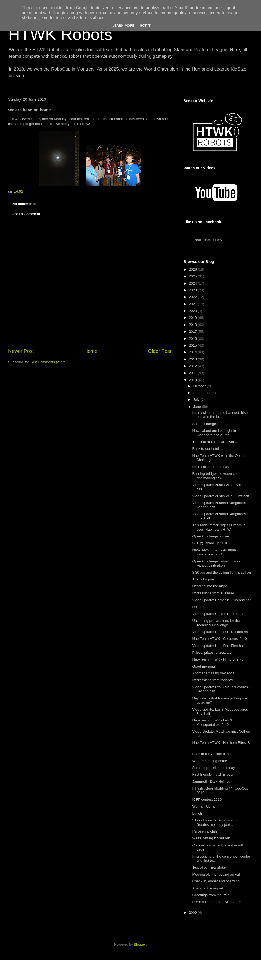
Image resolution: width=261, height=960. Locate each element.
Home (91, 351)
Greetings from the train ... (212, 895)
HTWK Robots (60, 34)
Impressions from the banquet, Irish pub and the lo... (220, 415)
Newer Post (21, 351)
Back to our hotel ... (207, 449)
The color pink (203, 579)
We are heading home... (211, 761)
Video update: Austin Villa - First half (220, 496)
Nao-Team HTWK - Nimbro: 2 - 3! (218, 659)
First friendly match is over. (213, 774)
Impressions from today (210, 467)
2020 (193, 311)
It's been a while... (206, 831)
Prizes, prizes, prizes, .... (211, 652)
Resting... (199, 607)
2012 (193, 366)
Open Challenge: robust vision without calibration (216, 563)
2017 (193, 331)
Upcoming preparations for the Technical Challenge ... (216, 623)
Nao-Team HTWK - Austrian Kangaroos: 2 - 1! (214, 552)
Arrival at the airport (207, 888)
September (202, 393)
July (197, 400)
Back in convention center (212, 754)
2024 (193, 283)
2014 (193, 352)
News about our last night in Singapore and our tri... (214, 433)
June (197, 407)
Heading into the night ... (211, 586)
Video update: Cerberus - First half (219, 614)
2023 (193, 290)
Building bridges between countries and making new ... (219, 476)
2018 (193, 325)
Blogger (140, 944)
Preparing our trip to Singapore (216, 902)
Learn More (123, 25)
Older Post (159, 351)
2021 (193, 304)
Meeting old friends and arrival (216, 874)
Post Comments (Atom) (48, 362)
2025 (193, 276)
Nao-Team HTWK (208, 240)
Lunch (197, 813)
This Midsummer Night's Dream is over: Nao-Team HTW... (218, 527)
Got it (145, 25)
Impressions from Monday (212, 680)
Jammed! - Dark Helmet (210, 781)
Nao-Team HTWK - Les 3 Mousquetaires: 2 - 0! (212, 722)
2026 (193, 269)
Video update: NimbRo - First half (218, 646)
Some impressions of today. (213, 768)
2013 (193, 359)
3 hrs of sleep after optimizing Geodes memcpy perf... (215, 822)
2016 (193, 339)
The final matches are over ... (215, 442)
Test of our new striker (209, 867)
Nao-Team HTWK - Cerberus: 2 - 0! (220, 639)
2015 (193, 345)
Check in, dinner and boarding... (217, 881)
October (200, 386)
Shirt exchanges (204, 424)
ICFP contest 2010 (206, 799)
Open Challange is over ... (212, 536)
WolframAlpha (203, 806)
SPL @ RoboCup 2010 (210, 543)
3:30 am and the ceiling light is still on (221, 572)
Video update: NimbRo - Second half (221, 632)
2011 (193, 373)
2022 (193, 297)
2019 (193, 318)
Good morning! (204, 666)
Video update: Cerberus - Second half (221, 600)
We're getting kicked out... (212, 838)
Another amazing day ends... (214, 673)
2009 (193, 912)
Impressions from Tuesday (213, 593)
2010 (193, 380)
